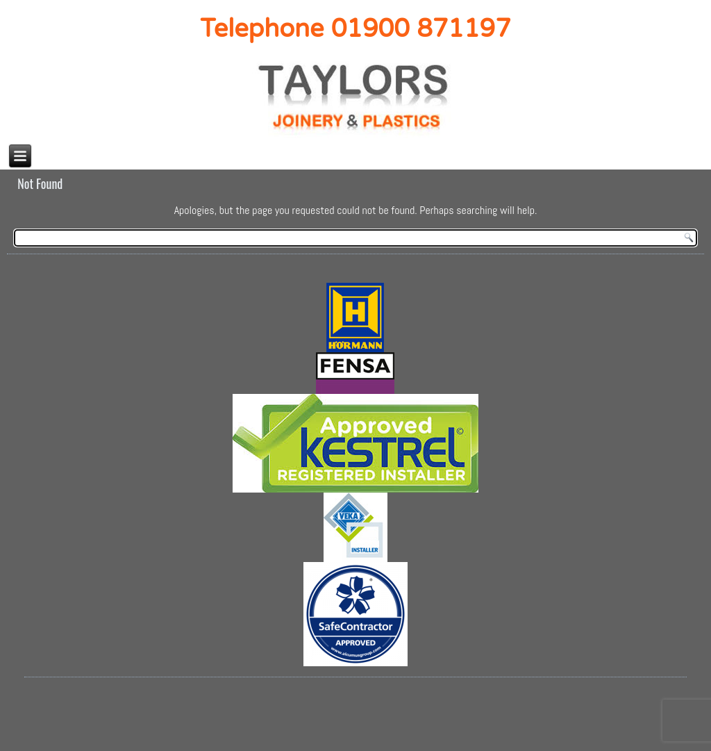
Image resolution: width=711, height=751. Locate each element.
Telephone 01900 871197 (355, 29)
